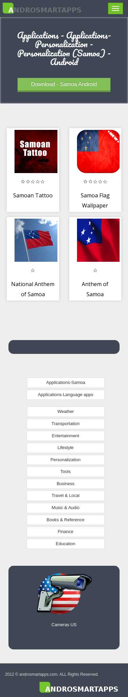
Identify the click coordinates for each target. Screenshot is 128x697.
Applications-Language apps (65, 394)
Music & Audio (65, 507)
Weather (65, 411)
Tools (65, 471)
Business (66, 483)
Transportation (65, 423)
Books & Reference (65, 519)
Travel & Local (66, 495)
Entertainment (65, 435)
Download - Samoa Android (64, 84)
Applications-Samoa (65, 382)
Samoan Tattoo (33, 195)
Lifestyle (65, 447)
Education (65, 543)
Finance (65, 531)
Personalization (66, 459)
